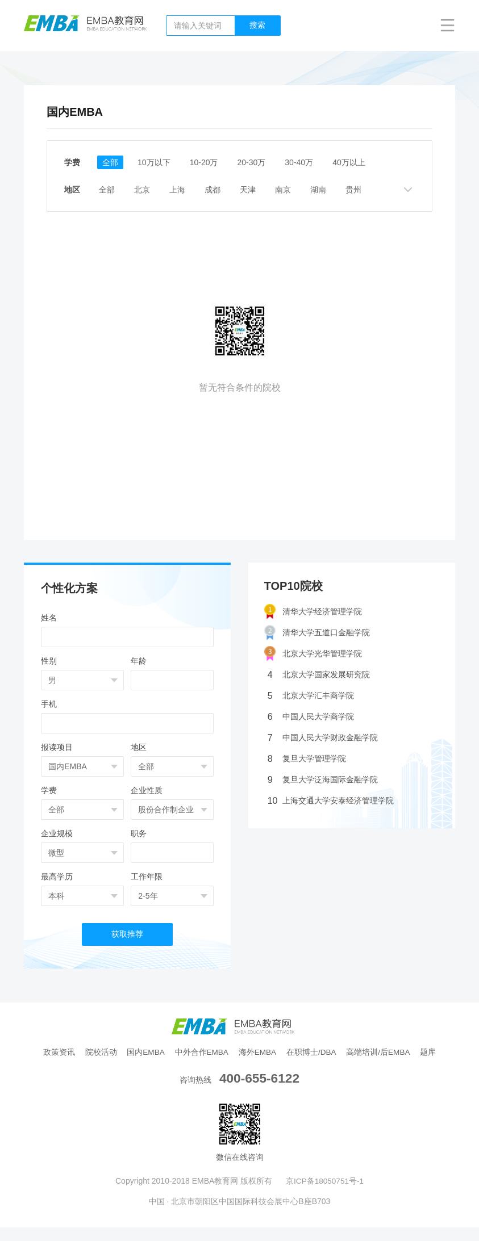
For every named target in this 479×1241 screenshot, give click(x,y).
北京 (148, 189)
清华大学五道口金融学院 (317, 632)
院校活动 (110, 1052)
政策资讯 (66, 1052)
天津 (261, 189)
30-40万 (308, 162)
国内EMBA (156, 1052)
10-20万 (209, 162)
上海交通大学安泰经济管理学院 (331, 800)
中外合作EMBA (214, 1052)
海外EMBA (271, 1052)
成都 (223, 189)
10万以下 (156, 162)
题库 (240, 1066)
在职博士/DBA (327, 1052)
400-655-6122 (259, 1091)
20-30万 (259, 162)
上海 (186, 189)
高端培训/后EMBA (396, 1052)
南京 (298, 189)
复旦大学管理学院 (307, 758)
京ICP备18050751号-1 (325, 1194)
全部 (111, 162)
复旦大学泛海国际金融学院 (323, 779)
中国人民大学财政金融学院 (323, 737)
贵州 (373, 189)
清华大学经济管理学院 (313, 611)
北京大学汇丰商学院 (311, 695)
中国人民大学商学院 (311, 716)
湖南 (336, 189)
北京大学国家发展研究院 (319, 674)
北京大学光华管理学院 (313, 653)
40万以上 (360, 162)
